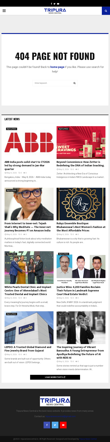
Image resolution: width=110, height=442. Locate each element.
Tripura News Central (88, 439)
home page (57, 67)
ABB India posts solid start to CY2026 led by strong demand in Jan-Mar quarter (27, 165)
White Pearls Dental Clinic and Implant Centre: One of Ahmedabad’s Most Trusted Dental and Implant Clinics (28, 291)
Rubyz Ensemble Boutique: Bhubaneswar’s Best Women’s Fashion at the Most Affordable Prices (81, 227)
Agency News (11, 129)
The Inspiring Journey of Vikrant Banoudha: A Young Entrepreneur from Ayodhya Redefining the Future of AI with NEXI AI (80, 352)
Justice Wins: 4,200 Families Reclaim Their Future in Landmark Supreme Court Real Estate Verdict (78, 291)
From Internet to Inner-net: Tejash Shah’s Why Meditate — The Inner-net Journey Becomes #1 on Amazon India (28, 227)
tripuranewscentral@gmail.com (61, 416)
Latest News (12, 119)
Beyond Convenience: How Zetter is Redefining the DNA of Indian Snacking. (80, 164)
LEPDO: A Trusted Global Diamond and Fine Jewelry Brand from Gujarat (28, 349)
